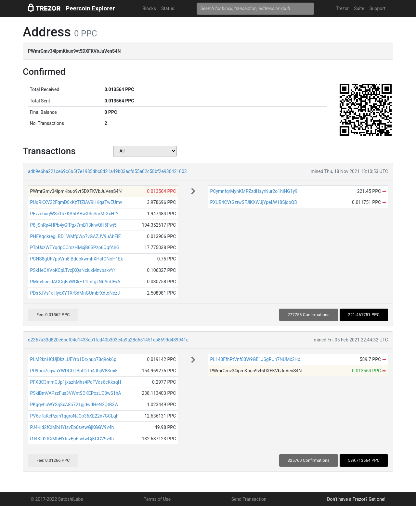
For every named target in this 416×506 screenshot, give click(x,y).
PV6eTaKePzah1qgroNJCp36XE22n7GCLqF (74, 416)
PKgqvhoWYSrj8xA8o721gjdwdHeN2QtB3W (74, 404)
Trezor (342, 8)
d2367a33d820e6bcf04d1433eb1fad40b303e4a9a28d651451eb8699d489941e (108, 339)
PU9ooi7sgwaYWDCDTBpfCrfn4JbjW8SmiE (74, 370)
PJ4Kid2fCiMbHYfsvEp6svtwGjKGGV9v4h (72, 427)
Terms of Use (157, 499)
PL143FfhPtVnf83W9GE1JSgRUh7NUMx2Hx (255, 359)
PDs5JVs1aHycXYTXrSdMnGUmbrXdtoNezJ (75, 293)
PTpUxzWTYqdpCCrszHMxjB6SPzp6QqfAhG (74, 247)
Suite (359, 8)
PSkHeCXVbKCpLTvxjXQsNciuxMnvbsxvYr (72, 270)
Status (167, 8)
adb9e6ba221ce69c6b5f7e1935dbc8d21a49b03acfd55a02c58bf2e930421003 (107, 171)
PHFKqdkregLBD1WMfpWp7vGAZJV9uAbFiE (75, 236)
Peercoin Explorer (90, 8)
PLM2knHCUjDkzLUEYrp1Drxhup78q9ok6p (73, 359)
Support (377, 8)
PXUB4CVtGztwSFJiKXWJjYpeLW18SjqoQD (253, 202)
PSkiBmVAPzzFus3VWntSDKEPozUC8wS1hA (75, 393)
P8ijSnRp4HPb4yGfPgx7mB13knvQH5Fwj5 (73, 225)
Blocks (149, 8)
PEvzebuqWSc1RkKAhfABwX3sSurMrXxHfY (74, 213)
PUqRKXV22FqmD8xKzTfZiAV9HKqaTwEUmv (76, 202)
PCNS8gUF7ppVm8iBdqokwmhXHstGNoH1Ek (76, 258)
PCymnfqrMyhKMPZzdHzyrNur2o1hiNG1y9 (253, 191)
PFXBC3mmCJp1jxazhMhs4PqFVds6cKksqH (75, 382)
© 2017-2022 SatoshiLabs (57, 499)
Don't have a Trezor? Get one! (356, 499)
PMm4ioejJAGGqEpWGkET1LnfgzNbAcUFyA (75, 281)
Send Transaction (248, 499)
